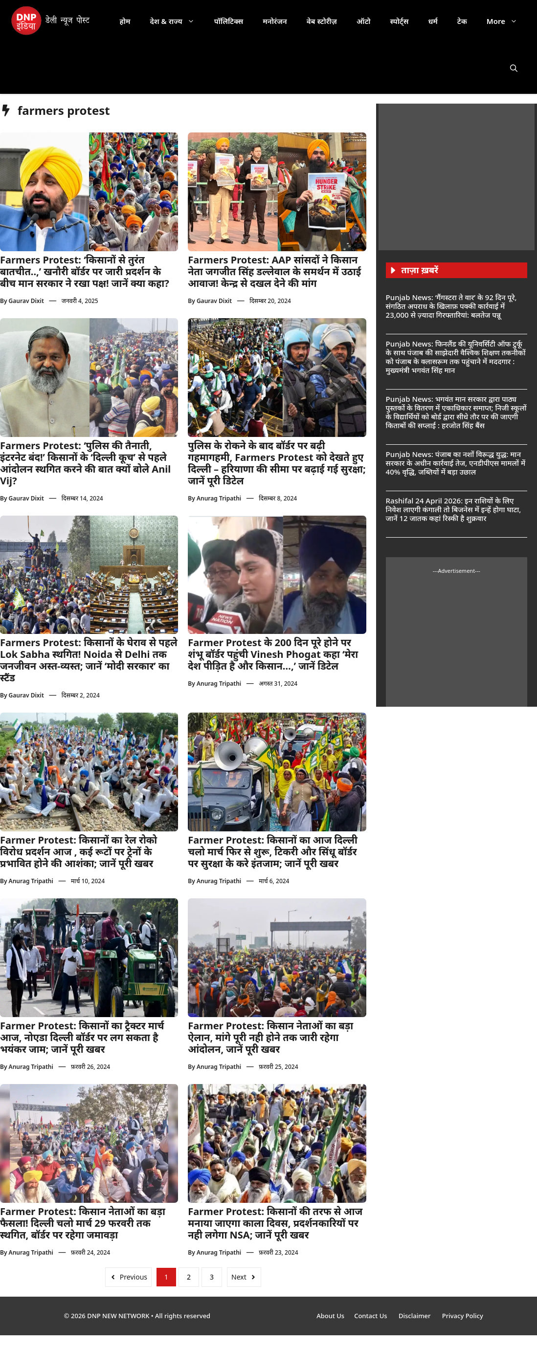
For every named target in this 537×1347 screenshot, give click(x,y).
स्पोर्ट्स (399, 21)
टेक (462, 21)
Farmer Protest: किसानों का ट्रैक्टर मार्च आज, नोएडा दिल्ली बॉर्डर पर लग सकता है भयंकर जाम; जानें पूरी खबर (82, 1037)
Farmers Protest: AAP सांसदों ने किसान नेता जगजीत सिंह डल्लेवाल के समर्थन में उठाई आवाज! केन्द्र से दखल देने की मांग (274, 271)
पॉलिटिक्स (229, 21)
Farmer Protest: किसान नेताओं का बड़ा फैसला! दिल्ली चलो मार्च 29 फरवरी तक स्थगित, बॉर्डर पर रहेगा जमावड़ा (82, 1223)
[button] (513, 68)
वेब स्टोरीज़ (322, 21)
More (507, 21)
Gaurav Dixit (26, 301)
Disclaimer (415, 1315)
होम (125, 21)
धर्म (432, 21)
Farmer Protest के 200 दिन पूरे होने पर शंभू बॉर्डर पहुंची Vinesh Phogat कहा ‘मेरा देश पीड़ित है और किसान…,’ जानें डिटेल (273, 654)
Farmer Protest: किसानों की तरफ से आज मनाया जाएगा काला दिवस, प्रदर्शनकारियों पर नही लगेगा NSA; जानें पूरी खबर (275, 1223)
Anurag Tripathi (219, 498)
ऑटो (364, 21)
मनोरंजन (275, 21)
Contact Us (371, 1315)
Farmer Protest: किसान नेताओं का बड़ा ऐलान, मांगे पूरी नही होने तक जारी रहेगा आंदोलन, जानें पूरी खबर (270, 1037)
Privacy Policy (462, 1315)
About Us (330, 1315)
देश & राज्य (177, 21)
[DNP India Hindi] (51, 21)
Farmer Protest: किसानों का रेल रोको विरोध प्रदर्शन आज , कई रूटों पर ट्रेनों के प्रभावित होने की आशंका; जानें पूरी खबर (78, 851)
